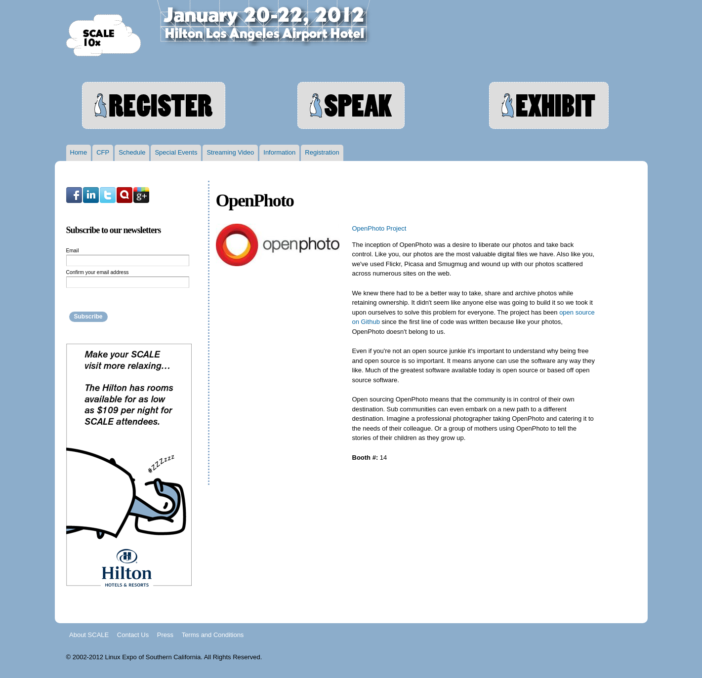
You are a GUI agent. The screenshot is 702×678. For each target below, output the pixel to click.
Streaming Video (230, 152)
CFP (102, 152)
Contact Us (133, 634)
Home (78, 152)
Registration (322, 152)
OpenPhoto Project (379, 228)
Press (165, 634)
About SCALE (89, 634)
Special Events (176, 152)
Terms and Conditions (213, 634)
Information (279, 152)
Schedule (132, 152)
